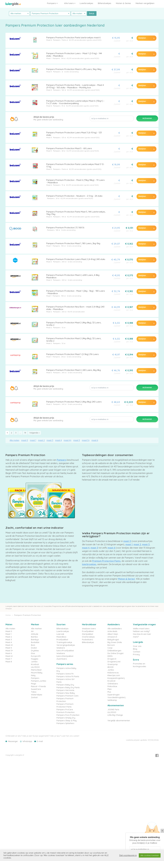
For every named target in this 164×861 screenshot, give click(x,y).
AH (32, 631)
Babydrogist (113, 639)
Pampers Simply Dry (66, 718)
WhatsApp (27, 741)
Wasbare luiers (89, 628)
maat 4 (58, 440)
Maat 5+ (9, 650)
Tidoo (33, 692)
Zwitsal (34, 697)
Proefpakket (62, 639)
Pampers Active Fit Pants (68, 676)
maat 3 (50, 440)
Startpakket (87, 634)
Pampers (52, 3)
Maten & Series (123, 3)
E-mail (40, 741)
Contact (136, 651)
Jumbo (34, 661)
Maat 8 (9, 661)
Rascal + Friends (38, 686)
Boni (33, 645)
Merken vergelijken (145, 3)
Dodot (34, 648)
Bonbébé (35, 642)
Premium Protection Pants (106, 561)
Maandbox (61, 637)
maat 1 (33, 440)
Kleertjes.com (113, 675)
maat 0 (24, 440)
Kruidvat (35, 664)
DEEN (109, 656)
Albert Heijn (112, 634)
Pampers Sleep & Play (67, 720)
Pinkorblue (112, 686)
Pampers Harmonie (65, 690)
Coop (109, 648)
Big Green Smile (114, 642)
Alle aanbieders (114, 628)
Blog (135, 649)
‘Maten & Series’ (126, 578)
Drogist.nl (111, 659)
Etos (33, 653)
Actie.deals (112, 631)
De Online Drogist (115, 653)
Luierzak (60, 634)
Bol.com (111, 645)
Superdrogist (113, 694)
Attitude (34, 634)
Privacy (136, 654)
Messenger (13, 741)
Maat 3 (49, 137)
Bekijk (91, 13)
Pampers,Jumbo (38, 681)
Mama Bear (36, 670)
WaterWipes (36, 694)
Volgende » (34, 433)
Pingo (33, 683)
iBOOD (110, 667)
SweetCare (36, 689)
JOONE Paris (113, 709)
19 (25, 433)
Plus (109, 692)
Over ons (137, 646)
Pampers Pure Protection (68, 715)
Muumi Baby (36, 672)
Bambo (34, 637)
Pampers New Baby (66, 693)
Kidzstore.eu (113, 672)
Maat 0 (9, 631)
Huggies (34, 659)
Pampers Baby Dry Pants (68, 687)
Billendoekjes (104, 3)
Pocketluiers (87, 639)
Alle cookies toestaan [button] (149, 855)
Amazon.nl (112, 637)
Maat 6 (49, 40)
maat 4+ (67, 440)
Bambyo (35, 639)
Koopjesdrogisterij (116, 678)
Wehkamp (112, 700)
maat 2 (41, 440)
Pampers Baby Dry (65, 685)
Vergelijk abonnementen (118, 720)
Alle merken (36, 628)
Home (8, 615)
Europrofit (36, 656)
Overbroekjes (88, 637)
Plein (109, 689)
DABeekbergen (114, 650)
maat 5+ (86, 440)
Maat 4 (49, 72)
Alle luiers (69, 3)
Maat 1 (48, 58)
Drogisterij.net (113, 661)
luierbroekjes (89, 564)
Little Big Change (115, 715)
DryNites (35, 650)
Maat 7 (9, 659)
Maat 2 (49, 262)
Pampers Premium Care (67, 696)
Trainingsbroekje (64, 642)
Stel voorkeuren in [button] (128, 855)
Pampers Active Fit (65, 673)
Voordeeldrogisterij (116, 697)
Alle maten (14, 440)
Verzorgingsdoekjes (66, 645)
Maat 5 (49, 151)
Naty (33, 675)
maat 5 (76, 440)
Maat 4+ (9, 645)
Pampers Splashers (65, 723)
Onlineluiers (112, 683)
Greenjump (112, 664)
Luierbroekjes (86, 3)
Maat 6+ (9, 656)
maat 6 (95, 440)
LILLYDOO (35, 667)
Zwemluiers (62, 659)
